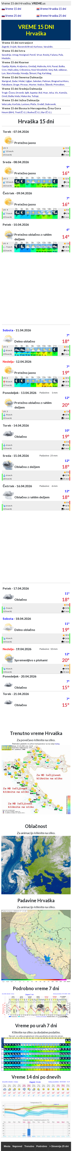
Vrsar (39, 54)
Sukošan (37, 81)
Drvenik (20, 92)
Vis (56, 92)
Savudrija (6, 54)
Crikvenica (24, 69)
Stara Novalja (13, 73)
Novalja (24, 73)
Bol (40, 92)
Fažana (54, 54)
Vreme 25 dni (13, 15)
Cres (4, 69)
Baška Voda (14, 96)
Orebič (40, 104)
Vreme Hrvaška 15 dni (53, 8)
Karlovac (38, 46)
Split (27, 92)
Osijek (13, 46)
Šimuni (32, 73)
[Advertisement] (36, 288)
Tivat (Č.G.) (20, 112)
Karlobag (46, 73)
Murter (32, 84)
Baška (62, 66)
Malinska (41, 66)
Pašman (46, 81)
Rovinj (46, 54)
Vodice (40, 84)
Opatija (5, 66)
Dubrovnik (50, 104)
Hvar (45, 92)
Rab (55, 69)
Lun (4, 73)
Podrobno (41, 1146)
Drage (16, 84)
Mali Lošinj (13, 69)
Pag (39, 73)
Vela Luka (6, 104)
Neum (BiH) (8, 112)
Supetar (34, 92)
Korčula (16, 104)
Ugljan (29, 81)
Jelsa (51, 92)
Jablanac (62, 69)
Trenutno (29, 1146)
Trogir (5, 92)
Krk (49, 66)
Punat (55, 66)
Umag (15, 54)
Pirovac (24, 84)
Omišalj (32, 66)
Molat (22, 81)
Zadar (15, 81)
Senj (50, 69)
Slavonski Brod (25, 46)
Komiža (63, 92)
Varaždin (48, 46)
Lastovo (25, 104)
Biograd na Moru (60, 81)
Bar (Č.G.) (46, 112)
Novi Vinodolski (39, 69)
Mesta (7, 1146)
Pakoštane (7, 84)
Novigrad (24, 54)
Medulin (6, 58)
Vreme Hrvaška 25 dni (53, 15)
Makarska (26, 96)
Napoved (17, 1146)
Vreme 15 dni (13, 8)
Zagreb (5, 46)
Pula (61, 54)
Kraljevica (22, 66)
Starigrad (6, 81)
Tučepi (35, 96)
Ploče (33, 104)
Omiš (4, 96)
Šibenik (49, 84)
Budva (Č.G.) (34, 112)
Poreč (33, 54)
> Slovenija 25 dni (59, 1146)
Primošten (59, 84)
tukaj (57, 744)
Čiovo (12, 92)
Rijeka (13, 66)
